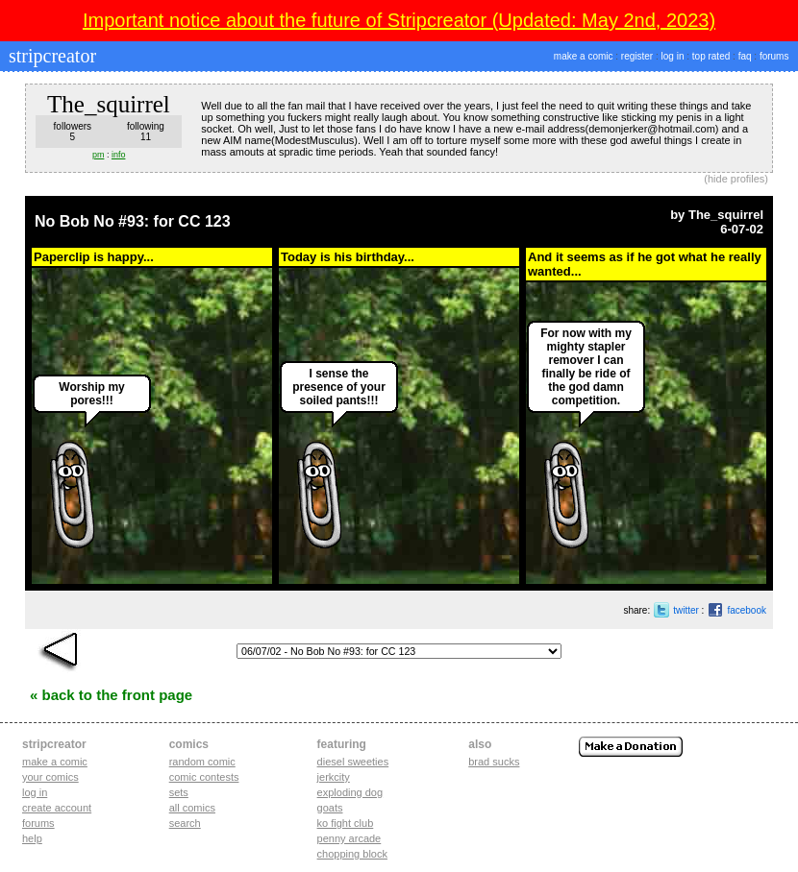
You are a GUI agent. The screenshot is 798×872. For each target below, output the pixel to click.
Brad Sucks (493, 761)
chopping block (352, 854)
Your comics (50, 777)
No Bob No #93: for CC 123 (133, 221)
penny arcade (349, 838)
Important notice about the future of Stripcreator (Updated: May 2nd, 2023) (399, 20)
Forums (38, 823)
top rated (711, 56)
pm (98, 154)
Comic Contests (204, 777)
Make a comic (54, 761)
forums (774, 56)
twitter (686, 610)
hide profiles (736, 178)
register (637, 56)
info (119, 154)
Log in (34, 792)
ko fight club (345, 823)
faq (745, 56)
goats (330, 807)
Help (32, 838)
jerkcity (333, 777)
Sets (178, 792)
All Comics (192, 807)
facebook (746, 610)
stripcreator (50, 55)
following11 (145, 131)
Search (185, 823)
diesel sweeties (353, 761)
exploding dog (350, 792)
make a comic (583, 56)
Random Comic (202, 761)
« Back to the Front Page (111, 695)
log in (673, 56)
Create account (56, 807)
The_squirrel (725, 214)
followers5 (72, 131)
